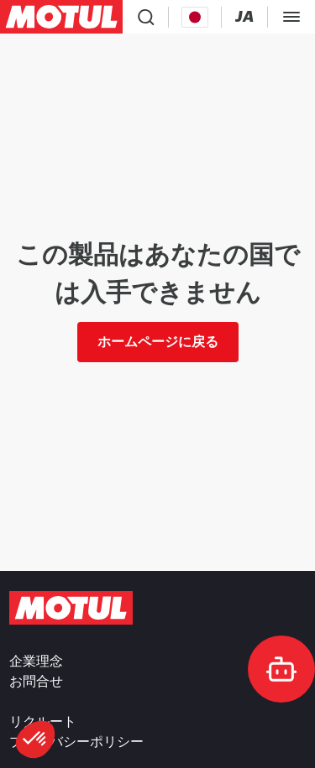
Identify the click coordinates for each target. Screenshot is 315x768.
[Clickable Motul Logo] (61, 17)
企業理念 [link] (36, 661)
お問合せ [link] (36, 681)
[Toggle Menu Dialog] (291, 17)
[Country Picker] (195, 17)
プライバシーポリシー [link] (76, 742)
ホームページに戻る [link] (157, 342)
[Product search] (146, 16)
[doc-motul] (281, 669)
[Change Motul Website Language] (244, 17)
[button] (35, 739)
